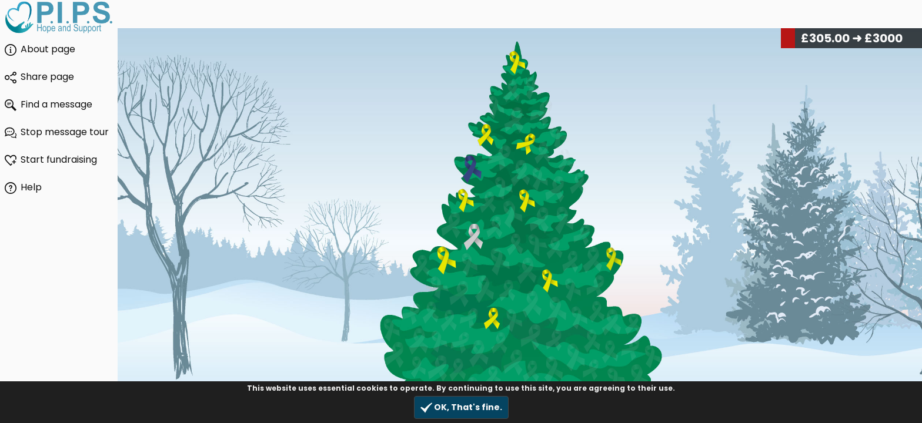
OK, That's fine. (461, 407)
